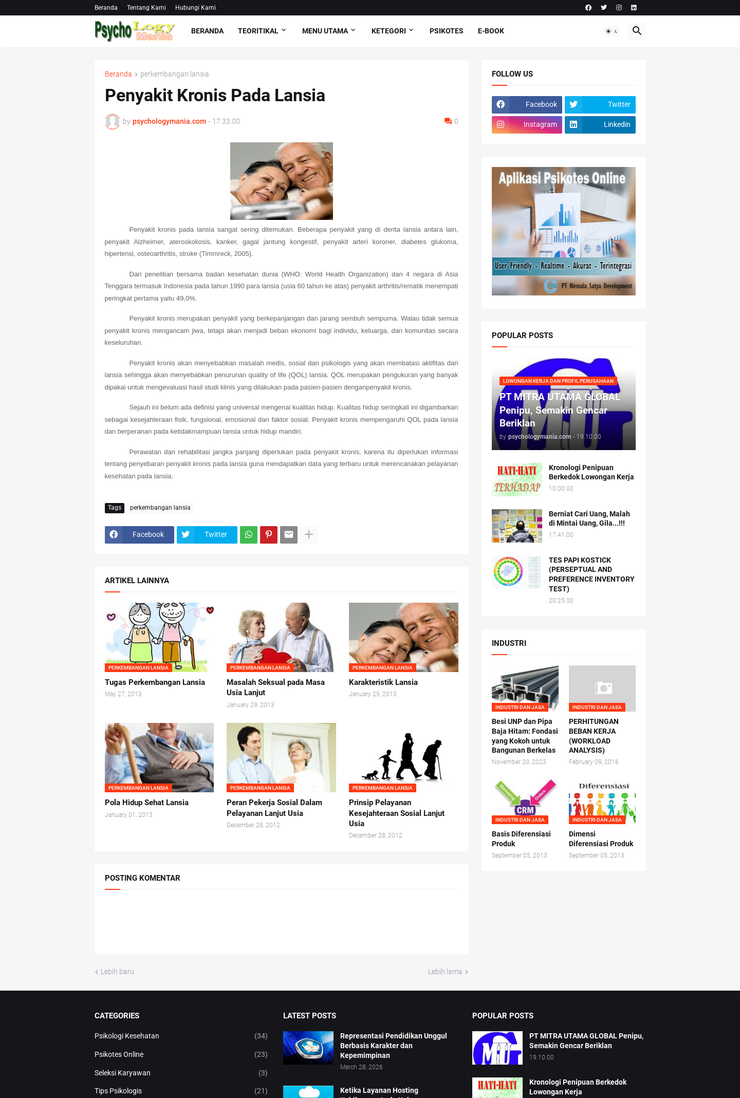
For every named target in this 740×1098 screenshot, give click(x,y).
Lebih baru (117, 971)
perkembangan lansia (174, 74)
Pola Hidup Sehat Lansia (147, 802)
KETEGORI (389, 31)
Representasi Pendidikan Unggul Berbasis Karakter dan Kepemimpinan (393, 1045)
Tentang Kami (146, 7)
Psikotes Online (181, 1055)
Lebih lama (445, 971)
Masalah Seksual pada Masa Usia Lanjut (276, 687)
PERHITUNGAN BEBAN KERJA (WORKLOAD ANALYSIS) (594, 736)
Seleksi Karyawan (181, 1073)
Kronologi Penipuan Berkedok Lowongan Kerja (591, 472)
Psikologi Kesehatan (181, 1036)
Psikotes (447, 31)
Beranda (106, 7)
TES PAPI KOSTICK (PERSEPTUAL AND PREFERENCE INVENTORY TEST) (592, 574)
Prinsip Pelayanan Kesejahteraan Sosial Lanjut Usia (397, 813)
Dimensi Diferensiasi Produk (601, 839)
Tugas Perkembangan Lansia (155, 682)
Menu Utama (325, 31)
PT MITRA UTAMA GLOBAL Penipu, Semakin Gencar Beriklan (586, 1041)
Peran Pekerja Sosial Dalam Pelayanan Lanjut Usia (274, 807)
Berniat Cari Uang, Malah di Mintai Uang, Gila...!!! (589, 519)
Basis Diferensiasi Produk (521, 839)
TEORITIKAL (258, 31)
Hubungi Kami (195, 7)
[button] (612, 31)
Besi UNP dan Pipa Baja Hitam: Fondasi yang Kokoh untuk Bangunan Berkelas (525, 736)
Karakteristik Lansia (383, 682)
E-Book (491, 31)
